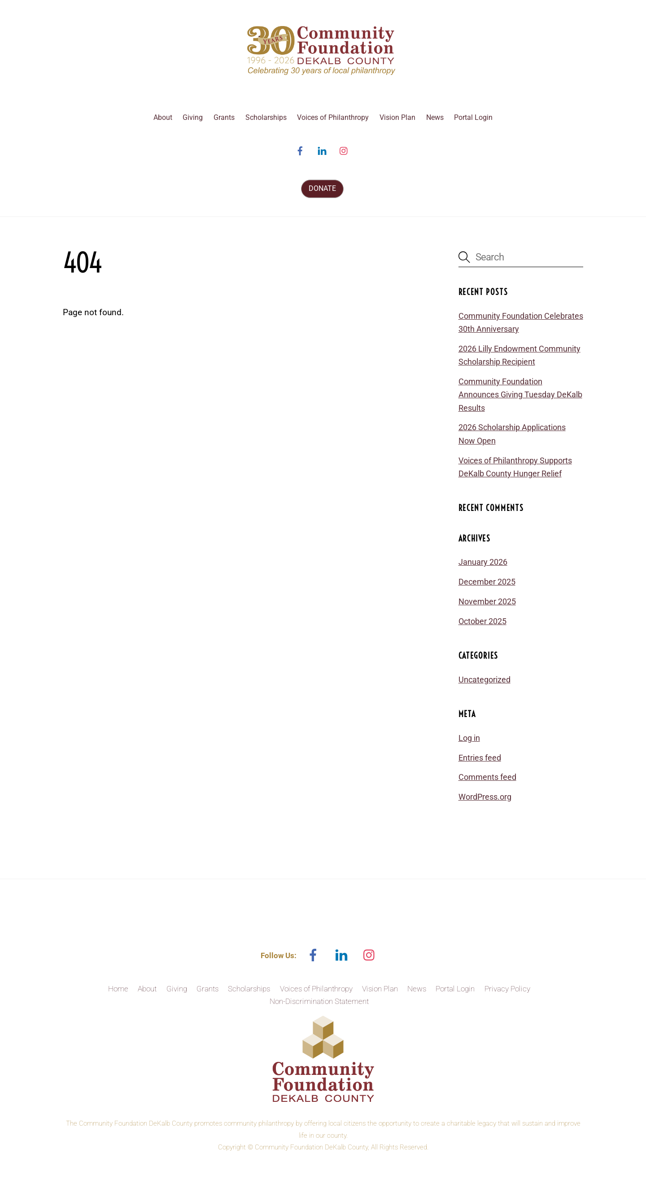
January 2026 (482, 562)
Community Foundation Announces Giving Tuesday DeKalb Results (520, 395)
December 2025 (486, 581)
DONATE (322, 188)
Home (118, 988)
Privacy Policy (507, 988)
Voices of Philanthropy (333, 117)
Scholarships (266, 117)
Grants (224, 117)
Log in (469, 738)
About (162, 117)
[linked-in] (322, 150)
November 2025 (487, 601)
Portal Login (473, 117)
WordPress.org (484, 796)
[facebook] (300, 150)
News (435, 117)
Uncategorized (484, 679)
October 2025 (482, 621)
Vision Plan (397, 117)
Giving (193, 117)
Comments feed (487, 777)
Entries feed (479, 757)
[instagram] (344, 150)
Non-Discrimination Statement (319, 1001)
